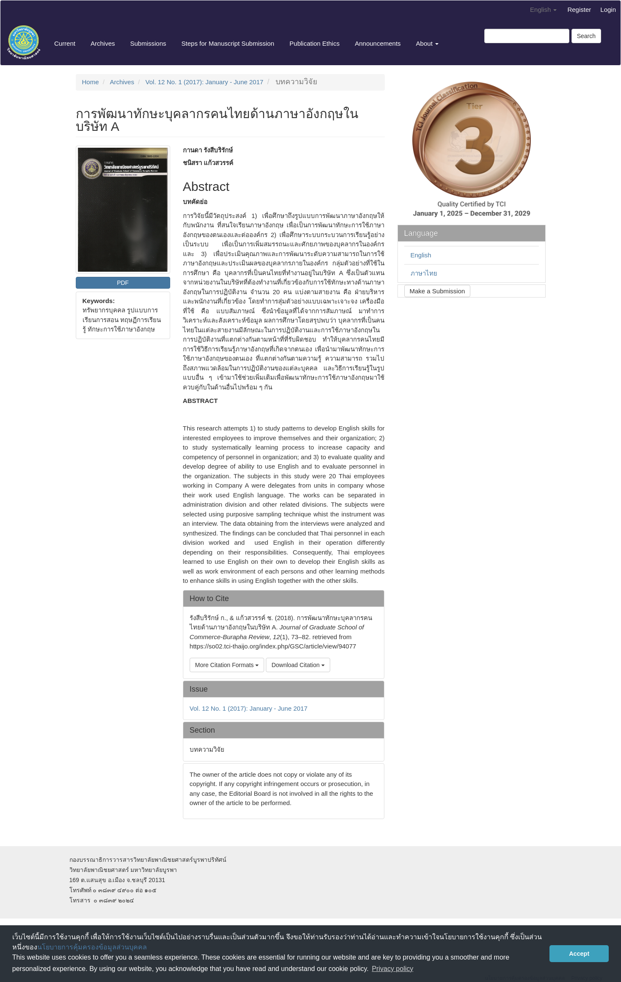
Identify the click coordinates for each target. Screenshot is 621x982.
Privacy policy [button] (392, 968)
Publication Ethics (314, 43)
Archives (103, 43)
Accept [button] (579, 953)
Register (579, 9)
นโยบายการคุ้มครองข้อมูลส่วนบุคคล (92, 947)
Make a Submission (437, 291)
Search (586, 36)
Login (608, 9)
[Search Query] (526, 36)
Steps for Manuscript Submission (228, 43)
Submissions (148, 43)
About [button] (427, 43)
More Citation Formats (227, 665)
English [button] (543, 9)
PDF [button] (123, 282)
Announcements (377, 43)
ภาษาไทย (424, 273)
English (421, 255)
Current (64, 43)
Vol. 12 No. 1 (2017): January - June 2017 (205, 82)
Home (90, 82)
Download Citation (298, 665)
